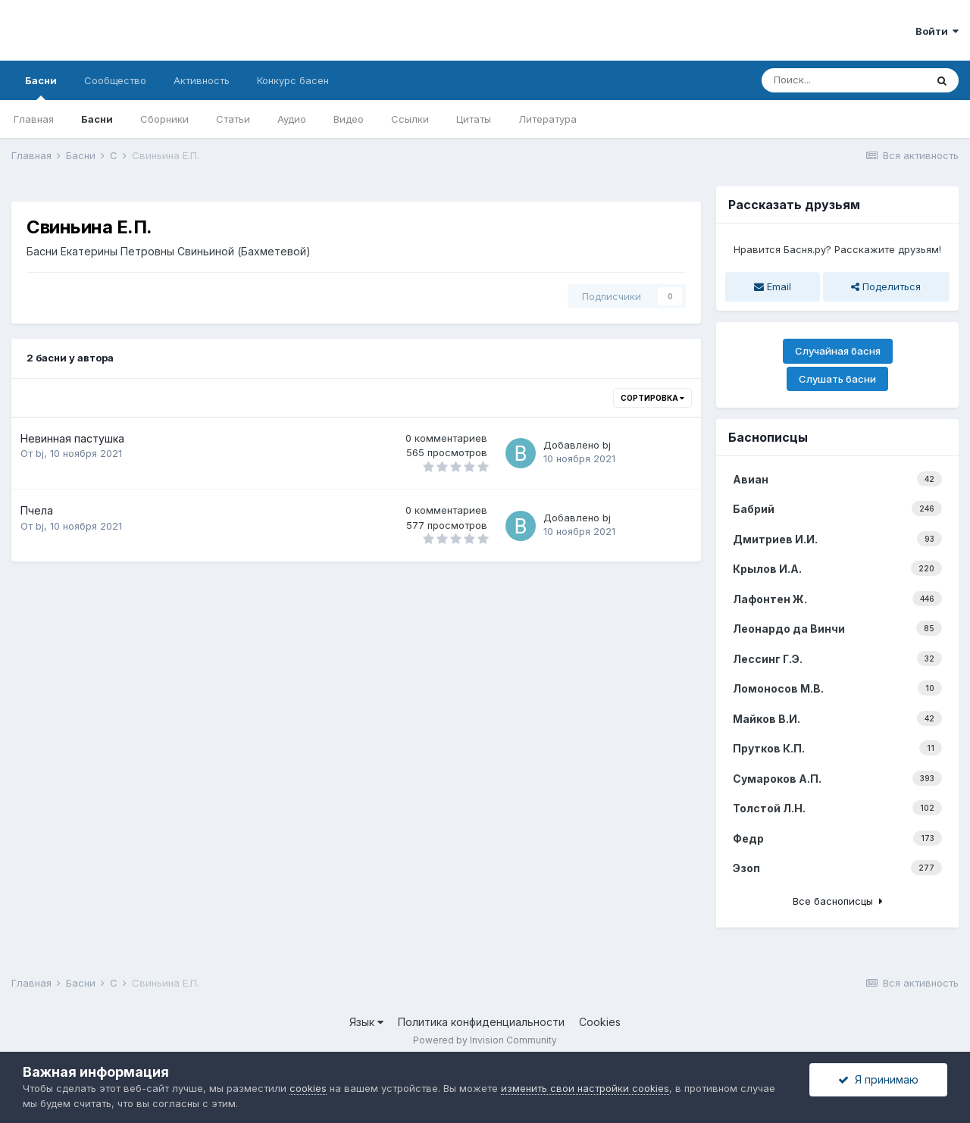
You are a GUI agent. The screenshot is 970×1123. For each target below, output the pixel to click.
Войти (937, 31)
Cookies (600, 1021)
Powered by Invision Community (485, 1040)
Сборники (164, 119)
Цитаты (473, 119)
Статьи (233, 119)
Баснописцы (768, 437)
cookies (308, 1088)
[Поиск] (843, 80)
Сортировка (652, 397)
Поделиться (886, 286)
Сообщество (115, 80)
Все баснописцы (838, 901)
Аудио (291, 119)
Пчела (36, 510)
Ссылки (410, 119)
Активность (202, 80)
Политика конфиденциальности (481, 1021)
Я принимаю (878, 1079)
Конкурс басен (293, 80)
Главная (34, 119)
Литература (547, 119)
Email (772, 286)
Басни (41, 87)
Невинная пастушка (72, 438)
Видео (348, 119)
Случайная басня (838, 351)
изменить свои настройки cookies (585, 1088)
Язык (366, 1021)
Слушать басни (837, 379)
